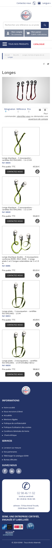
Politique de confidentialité (15, 423)
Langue (46, 3)
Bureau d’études (10, 459)
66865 (8, 266)
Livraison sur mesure (12, 447)
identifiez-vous (23, 116)
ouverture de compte (38, 119)
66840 (8, 212)
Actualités (8, 415)
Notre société (9, 407)
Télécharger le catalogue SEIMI (16, 455)
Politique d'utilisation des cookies (17, 427)
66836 (8, 163)
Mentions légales (11, 419)
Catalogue (39, 44)
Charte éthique (10, 435)
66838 (8, 365)
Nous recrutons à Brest (13, 411)
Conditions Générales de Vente (16, 431)
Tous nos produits (15, 44)
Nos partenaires (10, 451)
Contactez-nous (24, 3)
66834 (8, 316)
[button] (8, 545)
